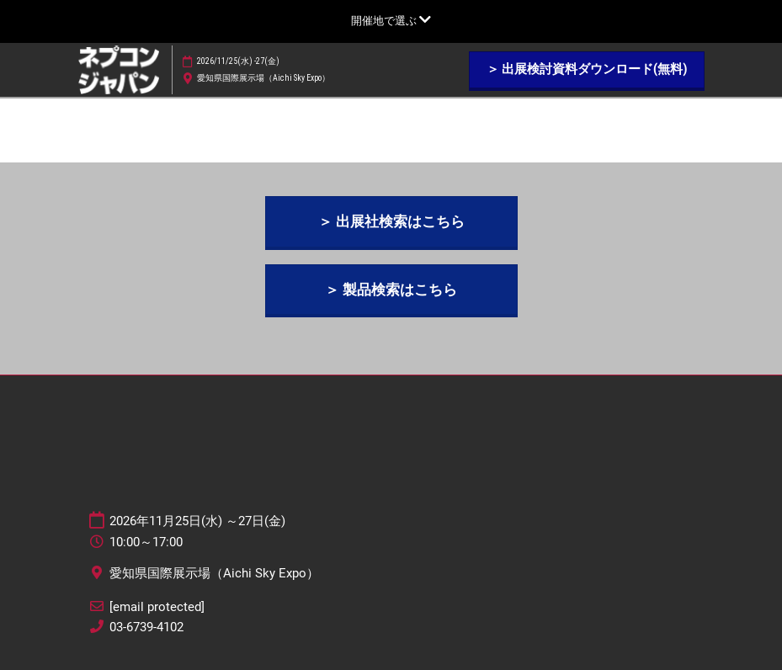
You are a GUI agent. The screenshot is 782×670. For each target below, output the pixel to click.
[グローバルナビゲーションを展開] (391, 21)
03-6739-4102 (146, 627)
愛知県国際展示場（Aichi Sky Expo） (263, 77)
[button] (587, 69)
